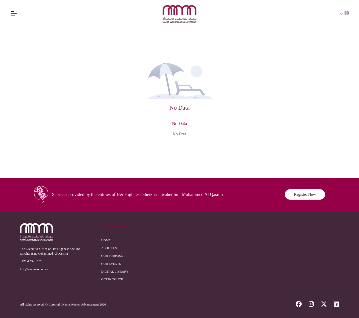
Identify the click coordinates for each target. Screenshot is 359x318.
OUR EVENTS (111, 264)
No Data (179, 134)
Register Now (305, 194)
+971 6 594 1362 (31, 261)
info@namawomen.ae (34, 269)
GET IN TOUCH (112, 279)
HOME (106, 240)
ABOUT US (109, 248)
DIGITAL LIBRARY (114, 271)
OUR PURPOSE (112, 256)
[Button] (13, 13)
